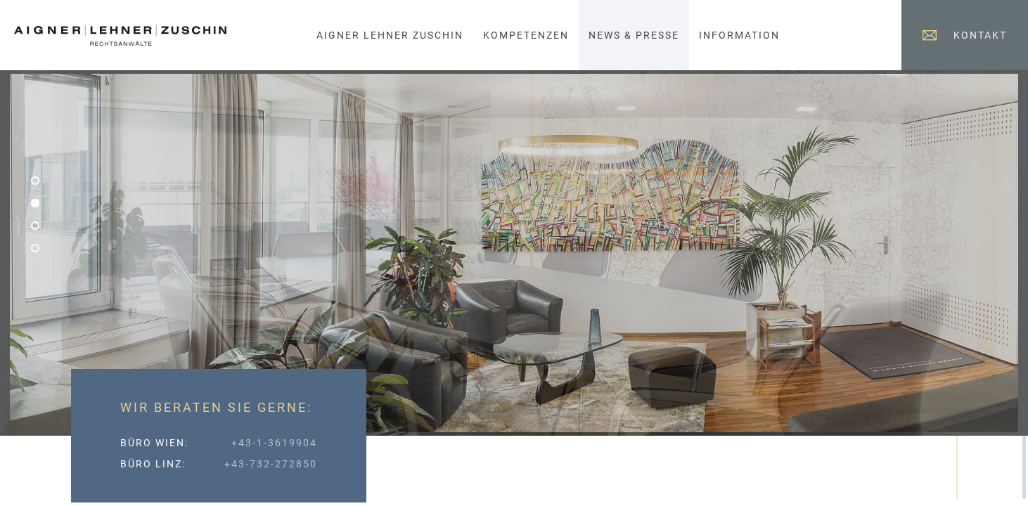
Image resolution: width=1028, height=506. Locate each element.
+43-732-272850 (270, 463)
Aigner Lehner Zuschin (389, 35)
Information (739, 35)
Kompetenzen (526, 35)
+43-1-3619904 (274, 442)
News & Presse (634, 35)
